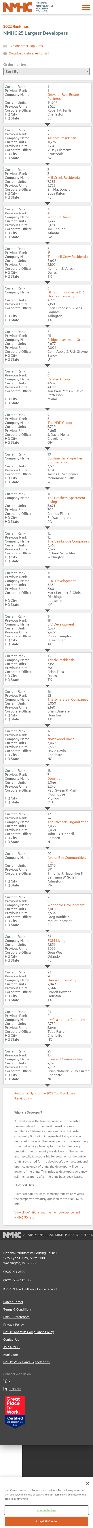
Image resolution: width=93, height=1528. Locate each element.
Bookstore (10, 1354)
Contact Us (11, 1339)
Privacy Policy (13, 1324)
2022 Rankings (16, 26)
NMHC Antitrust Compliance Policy (28, 1332)
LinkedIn (12, 1389)
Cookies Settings (46, 1510)
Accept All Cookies (46, 1521)
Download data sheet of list (29, 53)
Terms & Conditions (17, 1309)
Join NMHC (11, 1347)
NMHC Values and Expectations (26, 1362)
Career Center (13, 1302)
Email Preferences (16, 1317)
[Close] (88, 1483)
